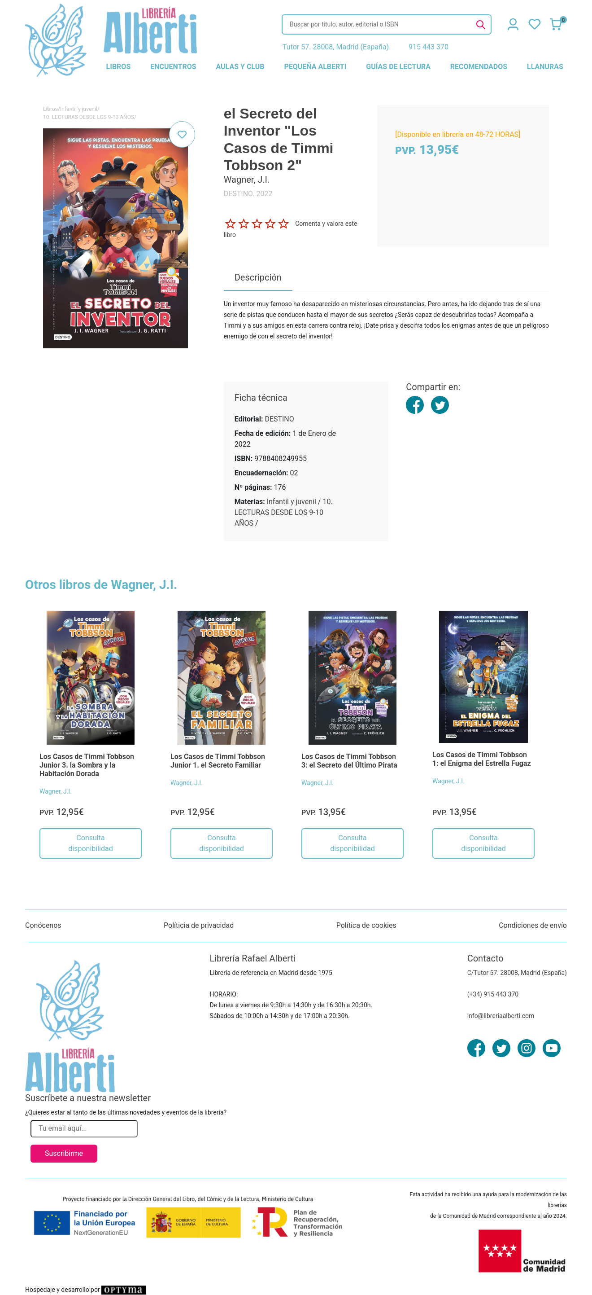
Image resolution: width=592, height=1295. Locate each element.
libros (118, 66)
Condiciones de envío (533, 925)
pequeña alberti (315, 66)
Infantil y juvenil (78, 109)
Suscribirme (64, 1153)
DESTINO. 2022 (248, 193)
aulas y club (240, 66)
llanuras (545, 66)
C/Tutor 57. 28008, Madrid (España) (517, 972)
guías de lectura (398, 66)
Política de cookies (366, 925)
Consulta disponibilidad (90, 843)
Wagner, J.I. (55, 791)
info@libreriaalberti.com (501, 1015)
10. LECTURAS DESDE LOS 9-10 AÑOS (88, 117)
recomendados (478, 66)
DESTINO (279, 419)
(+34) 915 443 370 (493, 994)
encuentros (173, 66)
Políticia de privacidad (199, 925)
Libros (50, 109)
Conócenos (43, 925)
